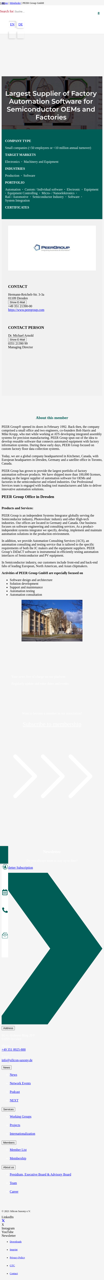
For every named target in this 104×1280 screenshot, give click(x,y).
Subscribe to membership (52, 724)
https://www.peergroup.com (26, 310)
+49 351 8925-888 (14, 1049)
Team (13, 1183)
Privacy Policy (17, 1257)
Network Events (20, 1083)
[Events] (5, 893)
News (13, 1074)
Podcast (15, 1092)
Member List (18, 1149)
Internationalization (22, 1133)
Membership (18, 1158)
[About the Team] (5, 911)
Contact (14, 1273)
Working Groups (20, 1116)
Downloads (16, 1241)
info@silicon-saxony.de (17, 1060)
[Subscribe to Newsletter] (5, 936)
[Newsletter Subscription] (52, 949)
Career (14, 1191)
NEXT (14, 1100)
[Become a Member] (5, 867)
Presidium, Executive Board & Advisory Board (40, 1174)
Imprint (13, 1249)
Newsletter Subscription (17, 867)
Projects (15, 1125)
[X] (3, 1221)
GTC (12, 1265)
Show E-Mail (17, 302)
